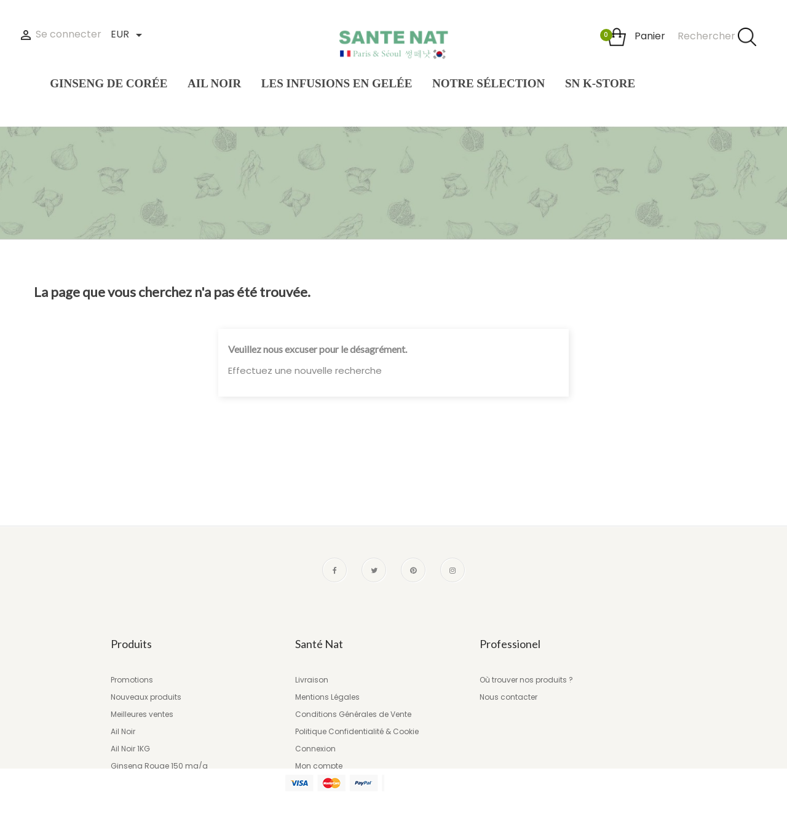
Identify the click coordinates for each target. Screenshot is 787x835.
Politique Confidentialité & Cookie (357, 731)
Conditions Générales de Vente (353, 714)
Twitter (374, 570)
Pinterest (413, 570)
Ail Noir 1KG (130, 748)
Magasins (314, 783)
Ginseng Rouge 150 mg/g (159, 766)
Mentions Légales (327, 697)
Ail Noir (123, 731)
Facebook (334, 570)
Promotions (132, 680)
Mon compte (318, 766)
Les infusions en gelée (151, 783)
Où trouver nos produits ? (526, 680)
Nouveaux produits (146, 697)
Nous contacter (508, 697)
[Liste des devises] (125, 35)
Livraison (311, 680)
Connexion (315, 748)
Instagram (452, 570)
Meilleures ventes (142, 714)
